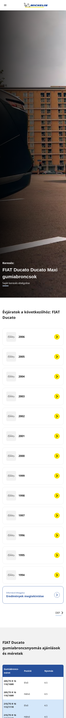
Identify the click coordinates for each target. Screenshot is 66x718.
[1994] (33, 575)
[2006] (33, 337)
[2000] (33, 456)
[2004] (33, 376)
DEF (59, 612)
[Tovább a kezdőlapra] (36, 5)
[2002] (33, 416)
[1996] (33, 535)
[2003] (33, 396)
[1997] (33, 515)
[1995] (33, 555)
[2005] (33, 356)
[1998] (33, 495)
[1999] (33, 476)
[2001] (33, 436)
